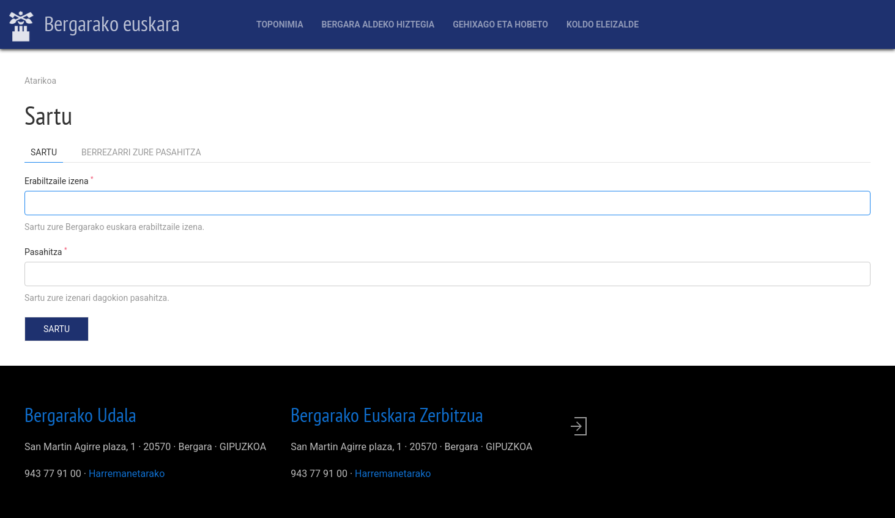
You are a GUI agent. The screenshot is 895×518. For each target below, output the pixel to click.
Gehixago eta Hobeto (500, 24)
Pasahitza (45, 251)
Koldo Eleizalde (602, 24)
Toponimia (279, 24)
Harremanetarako (127, 473)
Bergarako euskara (94, 25)
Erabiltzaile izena (59, 180)
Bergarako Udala (80, 414)
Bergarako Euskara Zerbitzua (387, 414)
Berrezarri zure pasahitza (141, 152)
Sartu (47, 154)
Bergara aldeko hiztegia (378, 24)
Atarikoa (40, 81)
